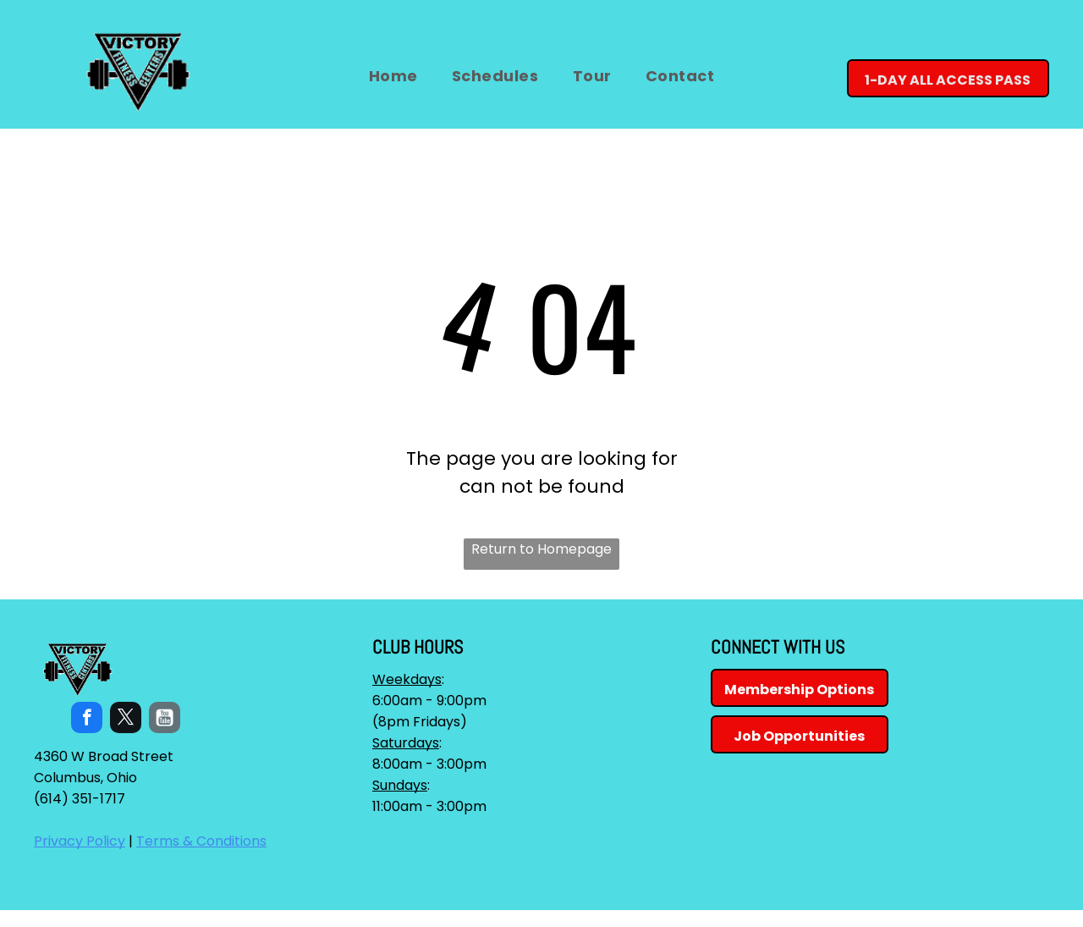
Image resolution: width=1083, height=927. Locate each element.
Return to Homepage (541, 549)
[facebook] (86, 719)
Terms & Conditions (201, 841)
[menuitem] (393, 75)
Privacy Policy (79, 841)
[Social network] (164, 719)
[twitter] (125, 719)
